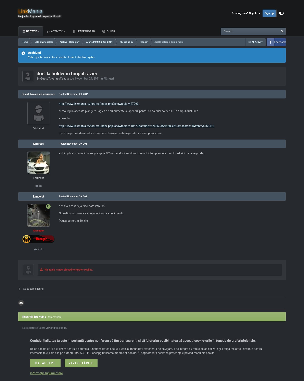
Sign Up (269, 13)
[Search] (240, 31)
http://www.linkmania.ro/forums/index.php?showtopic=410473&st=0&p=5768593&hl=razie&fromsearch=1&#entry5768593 (136, 126)
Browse (32, 31)
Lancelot (38, 196)
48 (38, 186)
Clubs (110, 31)
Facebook (280, 42)
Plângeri (109, 78)
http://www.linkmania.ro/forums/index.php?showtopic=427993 (99, 103)
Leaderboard (85, 31)
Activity (56, 31)
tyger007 (38, 143)
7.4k (38, 249)
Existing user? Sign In (246, 13)
